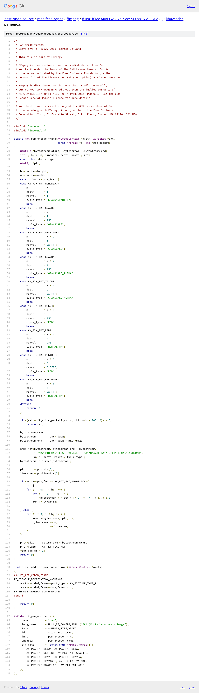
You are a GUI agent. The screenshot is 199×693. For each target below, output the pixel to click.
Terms (45, 687)
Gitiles (23, 687)
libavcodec (174, 19)
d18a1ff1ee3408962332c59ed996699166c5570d (120, 19)
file (84, 33)
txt (182, 687)
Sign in (191, 6)
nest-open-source (19, 19)
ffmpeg (73, 19)
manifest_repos (50, 19)
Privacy (34, 687)
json (192, 687)
